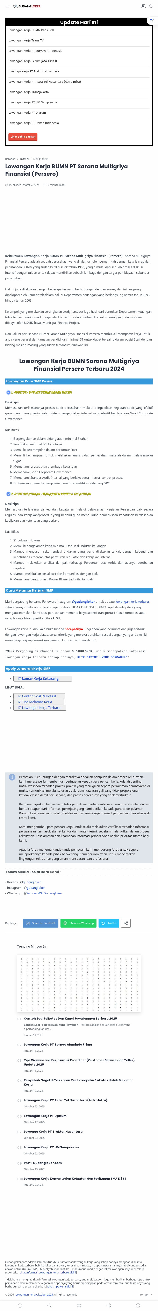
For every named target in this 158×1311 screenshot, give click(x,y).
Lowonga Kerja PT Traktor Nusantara (33, 71)
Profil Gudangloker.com (43, 1163)
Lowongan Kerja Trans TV (25, 40)
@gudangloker (83, 601)
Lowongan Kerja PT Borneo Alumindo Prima (58, 1044)
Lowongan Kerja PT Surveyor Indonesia (35, 51)
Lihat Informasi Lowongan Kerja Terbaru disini (48, 1272)
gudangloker (32, 882)
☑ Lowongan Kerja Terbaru (39, 707)
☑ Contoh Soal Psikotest (37, 696)
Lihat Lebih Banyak (22, 136)
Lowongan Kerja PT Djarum (27, 112)
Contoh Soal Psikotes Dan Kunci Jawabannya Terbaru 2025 (70, 1018)
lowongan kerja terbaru (132, 601)
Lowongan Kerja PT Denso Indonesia (33, 123)
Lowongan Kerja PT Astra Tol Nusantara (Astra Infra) (44, 82)
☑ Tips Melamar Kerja (35, 702)
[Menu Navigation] (7, 6)
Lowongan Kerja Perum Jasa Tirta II (32, 61)
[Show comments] (138, 1305)
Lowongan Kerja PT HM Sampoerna (32, 102)
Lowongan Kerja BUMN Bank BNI (31, 30)
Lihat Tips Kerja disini (60, 1286)
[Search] (151, 6)
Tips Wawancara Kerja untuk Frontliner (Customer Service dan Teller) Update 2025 (79, 1062)
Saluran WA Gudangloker (44, 893)
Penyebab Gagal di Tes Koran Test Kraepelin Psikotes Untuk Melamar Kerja (78, 1082)
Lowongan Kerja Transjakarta (28, 92)
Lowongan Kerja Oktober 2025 (34, 1294)
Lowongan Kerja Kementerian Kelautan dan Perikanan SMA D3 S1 (75, 1179)
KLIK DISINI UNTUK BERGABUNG (102, 657)
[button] (143, 6)
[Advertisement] (79, 224)
